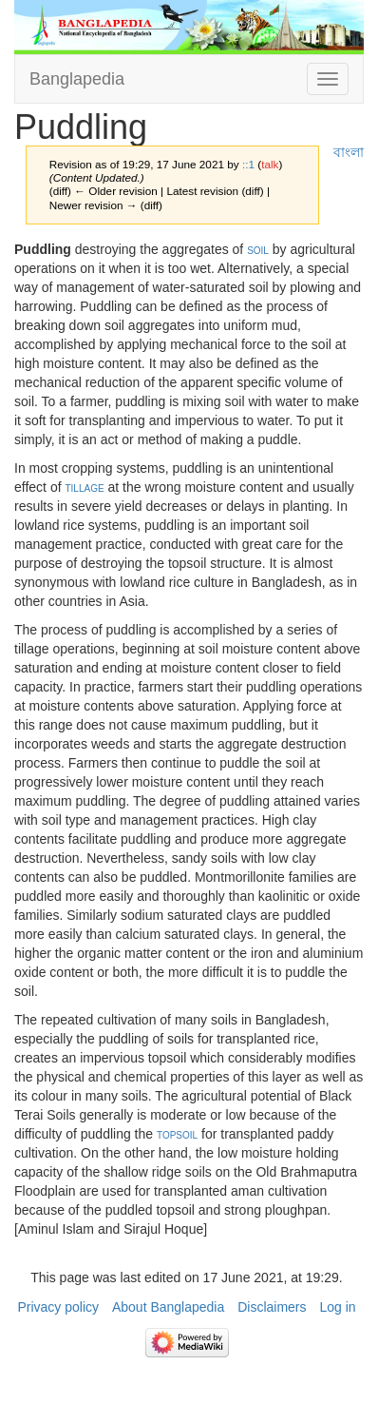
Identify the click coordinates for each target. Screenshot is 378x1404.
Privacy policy (58, 1307)
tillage (84, 487)
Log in (337, 1307)
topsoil (177, 1133)
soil (258, 249)
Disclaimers (271, 1307)
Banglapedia (76, 78)
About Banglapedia (168, 1307)
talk (269, 164)
